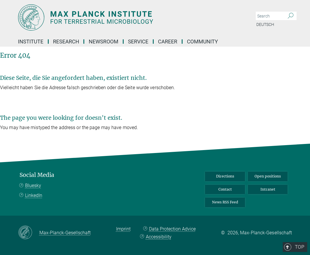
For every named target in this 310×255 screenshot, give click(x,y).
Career (167, 41)
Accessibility (158, 237)
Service (138, 41)
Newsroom (103, 41)
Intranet (267, 189)
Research (66, 41)
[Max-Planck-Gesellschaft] (28, 233)
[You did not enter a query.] (269, 16)
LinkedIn (33, 195)
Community (202, 41)
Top (284, 151)
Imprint (123, 229)
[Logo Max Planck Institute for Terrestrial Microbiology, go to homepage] (127, 17)
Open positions (268, 176)
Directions (225, 176)
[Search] (291, 16)
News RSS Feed (225, 202)
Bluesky (33, 185)
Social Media (37, 175)
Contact (225, 189)
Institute (30, 41)
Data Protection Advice (172, 229)
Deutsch (265, 24)
